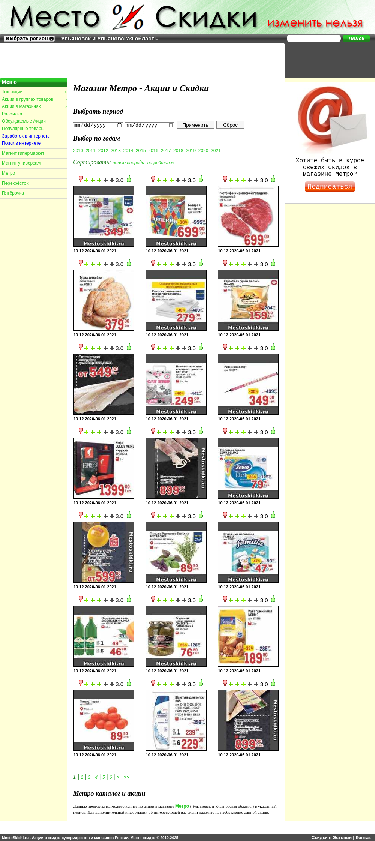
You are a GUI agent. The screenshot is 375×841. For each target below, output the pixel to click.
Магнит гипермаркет (23, 153)
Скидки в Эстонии (332, 837)
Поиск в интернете (21, 143)
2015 (141, 150)
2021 (216, 150)
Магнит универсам (21, 163)
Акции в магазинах (34, 106)
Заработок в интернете (26, 136)
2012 (103, 150)
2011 (91, 150)
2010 (78, 150)
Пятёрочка (13, 193)
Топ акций (34, 91)
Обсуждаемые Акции (24, 121)
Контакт (364, 837)
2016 (153, 150)
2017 (166, 150)
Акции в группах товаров (34, 99)
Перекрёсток (15, 183)
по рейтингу (160, 162)
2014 (128, 150)
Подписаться (330, 186)
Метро (8, 173)
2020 (203, 150)
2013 (116, 150)
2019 (191, 150)
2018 (178, 150)
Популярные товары (23, 128)
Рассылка (12, 114)
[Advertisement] (326, 60)
